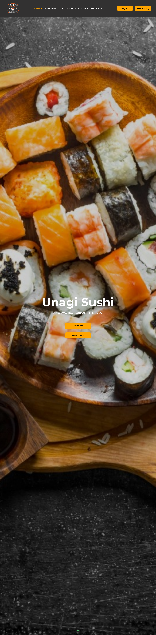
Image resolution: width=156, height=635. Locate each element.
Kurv (61, 8)
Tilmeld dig (143, 8)
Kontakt (83, 8)
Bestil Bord (78, 335)
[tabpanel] (78, 317)
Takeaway (50, 8)
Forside (38, 8)
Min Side (71, 8)
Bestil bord (97, 8)
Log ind (125, 8)
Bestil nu (78, 325)
